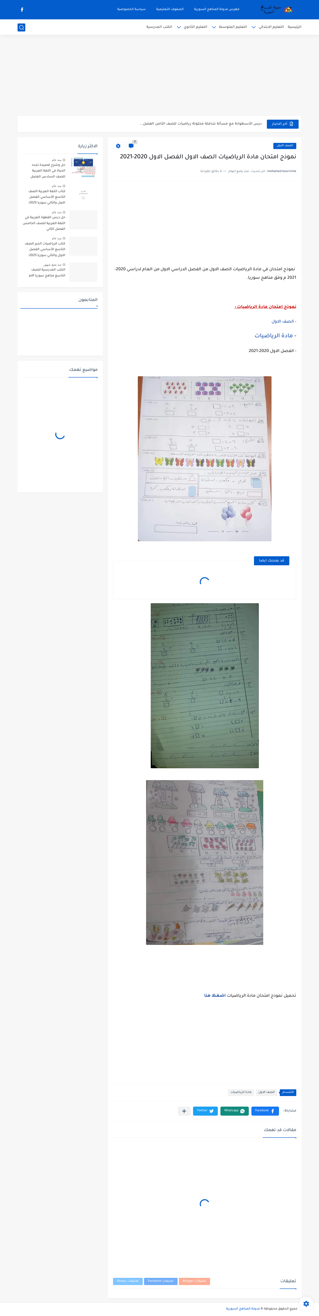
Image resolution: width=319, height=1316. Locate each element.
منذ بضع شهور (52, 264)
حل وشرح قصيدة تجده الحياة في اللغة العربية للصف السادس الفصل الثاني (47, 172)
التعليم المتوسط (233, 27)
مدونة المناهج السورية (243, 1309)
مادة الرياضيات (274, 336)
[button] (265, 1111)
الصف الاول (285, 146)
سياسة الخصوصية (131, 9)
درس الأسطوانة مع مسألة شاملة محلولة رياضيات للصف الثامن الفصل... (201, 124)
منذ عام (56, 160)
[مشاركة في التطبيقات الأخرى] (184, 1111)
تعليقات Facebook (161, 1281)
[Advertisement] (159, 76)
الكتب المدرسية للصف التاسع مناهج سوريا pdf (47, 272)
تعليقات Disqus (128, 1281)
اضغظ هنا (215, 996)
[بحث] (21, 27)
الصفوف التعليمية (170, 9)
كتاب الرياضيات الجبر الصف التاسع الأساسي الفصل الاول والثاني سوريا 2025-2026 (45, 250)
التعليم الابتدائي (271, 27)
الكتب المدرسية (159, 27)
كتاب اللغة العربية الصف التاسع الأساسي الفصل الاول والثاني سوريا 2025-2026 (46, 198)
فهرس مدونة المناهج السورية (217, 9)
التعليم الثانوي (195, 27)
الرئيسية (294, 27)
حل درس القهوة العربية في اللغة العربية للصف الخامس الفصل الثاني (44, 223)
